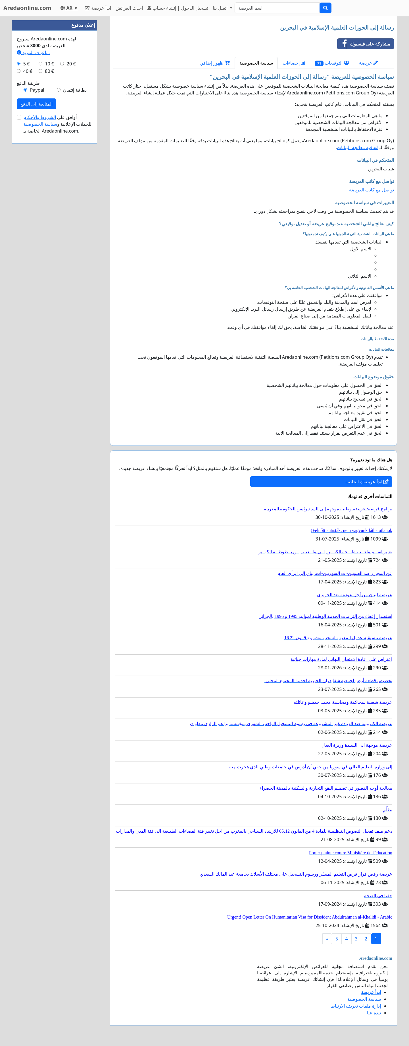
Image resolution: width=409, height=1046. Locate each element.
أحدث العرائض (129, 8)
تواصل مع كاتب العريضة (371, 190)
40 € (27, 71)
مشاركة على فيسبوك (363, 44)
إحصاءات (294, 63)
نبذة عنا (374, 1013)
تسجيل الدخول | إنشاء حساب (177, 8)
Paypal (37, 90)
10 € (49, 64)
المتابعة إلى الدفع (36, 104)
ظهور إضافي (215, 63)
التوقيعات (332, 63)
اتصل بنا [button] (221, 8)
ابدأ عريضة (98, 8)
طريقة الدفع (28, 83)
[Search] (277, 8)
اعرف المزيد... (33, 52)
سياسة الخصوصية (256, 63)
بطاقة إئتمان (74, 90)
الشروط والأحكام (40, 117)
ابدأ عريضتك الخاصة (367, 481)
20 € (71, 64)
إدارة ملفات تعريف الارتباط (356, 1006)
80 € (49, 71)
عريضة (368, 63)
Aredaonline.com (27, 8)
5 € (26, 64)
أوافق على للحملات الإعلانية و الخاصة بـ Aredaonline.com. (58, 124)
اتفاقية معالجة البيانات (357, 147)
